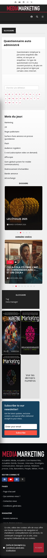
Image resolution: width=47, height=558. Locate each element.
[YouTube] (19, 2)
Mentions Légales (23, 546)
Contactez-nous (33, 543)
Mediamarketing (11, 550)
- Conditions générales (11, 506)
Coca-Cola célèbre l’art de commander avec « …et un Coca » (22, 270)
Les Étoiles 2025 (17, 219)
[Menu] (42, 16)
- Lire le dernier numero (12, 523)
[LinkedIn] (23, 2)
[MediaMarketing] (24, 8)
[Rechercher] (37, 16)
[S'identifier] (31, 16)
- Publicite (6, 527)
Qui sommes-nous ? (15, 543)
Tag (7, 299)
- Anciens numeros (10, 518)
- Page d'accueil (8, 491)
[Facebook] (15, 2)
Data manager (12, 302)
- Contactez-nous (9, 501)
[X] (31, 2)
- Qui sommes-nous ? (11, 496)
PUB (10, 262)
